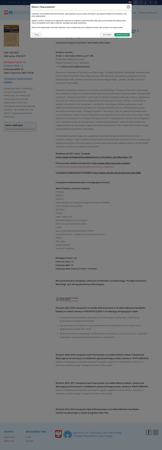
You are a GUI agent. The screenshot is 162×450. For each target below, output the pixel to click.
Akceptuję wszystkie (122, 34)
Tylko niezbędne (107, 34)
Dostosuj (36, 34)
